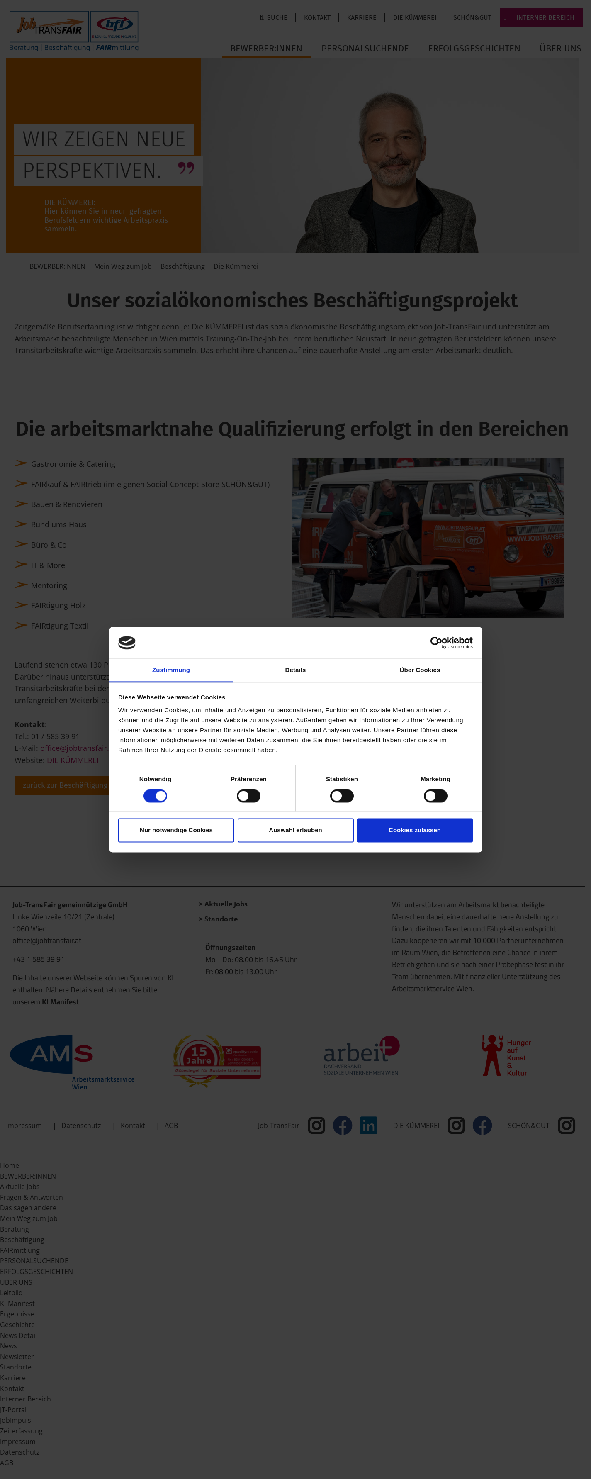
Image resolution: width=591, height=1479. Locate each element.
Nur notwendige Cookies (176, 830)
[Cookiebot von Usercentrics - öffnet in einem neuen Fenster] (436, 642)
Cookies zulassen (415, 830)
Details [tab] (295, 670)
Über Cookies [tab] (420, 670)
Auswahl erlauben (295, 830)
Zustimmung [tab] (171, 670)
